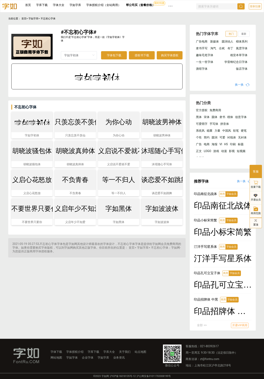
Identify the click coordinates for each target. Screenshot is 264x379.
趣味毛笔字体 (204, 55)
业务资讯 (119, 357)
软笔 (236, 130)
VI (220, 144)
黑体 (199, 117)
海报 (214, 144)
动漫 (224, 151)
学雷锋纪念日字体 (236, 62)
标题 (241, 144)
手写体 (214, 123)
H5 (226, 144)
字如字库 (75, 5)
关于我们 (125, 351)
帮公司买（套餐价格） (140, 5)
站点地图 (140, 351)
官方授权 (201, 110)
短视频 (241, 151)
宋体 (207, 117)
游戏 (216, 151)
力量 (217, 130)
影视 (232, 151)
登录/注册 (255, 6)
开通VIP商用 (239, 325)
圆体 (214, 117)
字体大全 (58, 5)
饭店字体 (242, 68)
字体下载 (56, 351)
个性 (199, 137)
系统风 (200, 130)
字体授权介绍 (75, 351)
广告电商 (201, 41)
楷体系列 (242, 41)
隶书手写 (201, 48)
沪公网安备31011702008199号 (154, 376)
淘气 (213, 48)
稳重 (209, 130)
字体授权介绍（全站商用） (103, 5)
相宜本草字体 (239, 55)
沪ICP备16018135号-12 (123, 376)
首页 (28, 5)
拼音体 (224, 123)
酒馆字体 (201, 68)
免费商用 (215, 110)
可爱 (222, 137)
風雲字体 (242, 48)
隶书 (222, 117)
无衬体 (242, 137)
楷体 (230, 117)
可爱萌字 (201, 123)
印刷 (233, 144)
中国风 (226, 130)
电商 (207, 144)
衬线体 (231, 137)
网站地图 (56, 357)
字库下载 (42, 5)
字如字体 (72, 357)
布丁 (230, 48)
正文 (199, 151)
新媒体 (214, 41)
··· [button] (170, 6)
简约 (207, 137)
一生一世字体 (204, 62)
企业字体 (87, 357)
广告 (199, 144)
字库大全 (109, 351)
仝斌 (222, 48)
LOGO (207, 151)
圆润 (214, 137)
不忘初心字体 (48, 18)
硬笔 (244, 130)
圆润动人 (227, 41)
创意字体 (241, 117)
